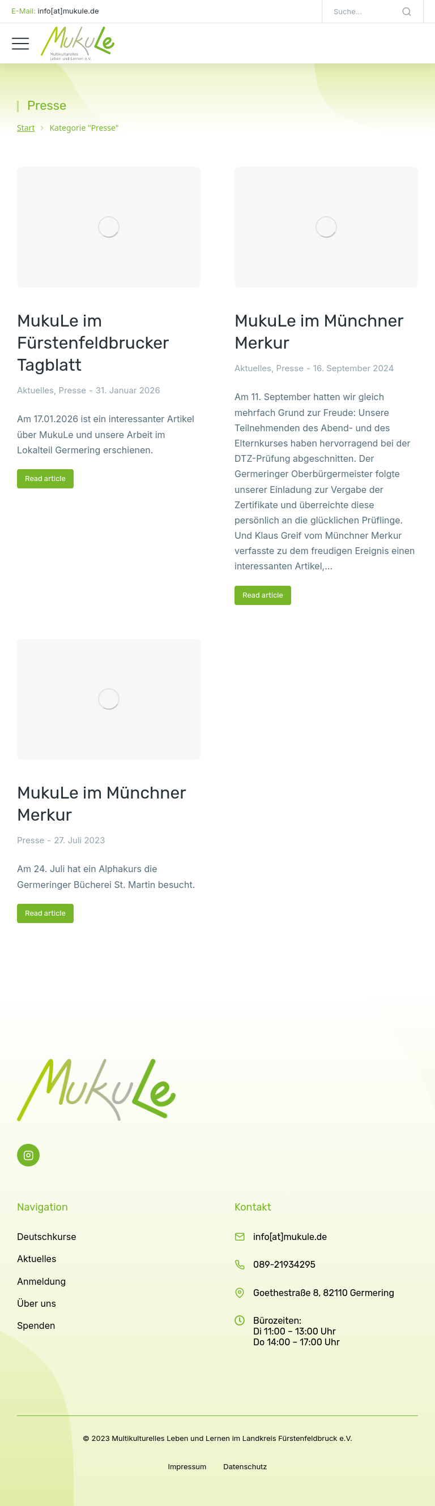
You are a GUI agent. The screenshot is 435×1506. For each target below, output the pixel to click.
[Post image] (109, 227)
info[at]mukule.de (290, 1237)
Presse (72, 390)
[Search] (407, 11)
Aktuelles (35, 390)
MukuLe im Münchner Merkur (318, 332)
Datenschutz (245, 1466)
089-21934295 (284, 1264)
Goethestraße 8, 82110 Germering (323, 1293)
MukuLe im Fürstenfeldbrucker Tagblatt (93, 343)
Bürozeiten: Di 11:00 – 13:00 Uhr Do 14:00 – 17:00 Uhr (296, 1331)
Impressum (187, 1466)
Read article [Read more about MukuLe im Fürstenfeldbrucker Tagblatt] (45, 478)
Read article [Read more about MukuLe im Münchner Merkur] (262, 595)
